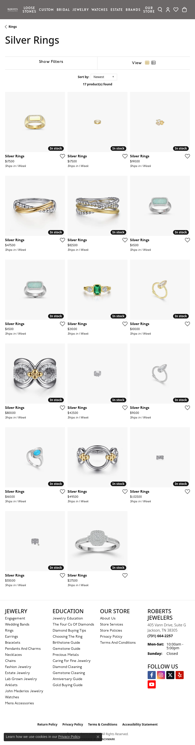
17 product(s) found (97, 84)
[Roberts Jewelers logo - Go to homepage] (14, 10)
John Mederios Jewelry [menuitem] (24, 691)
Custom (46, 9)
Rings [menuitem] (9, 631)
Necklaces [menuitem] (13, 655)
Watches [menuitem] (12, 697)
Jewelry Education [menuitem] (68, 618)
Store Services (111, 625)
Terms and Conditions (118, 643)
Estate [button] (117, 9)
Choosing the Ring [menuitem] (67, 637)
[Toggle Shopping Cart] (184, 9)
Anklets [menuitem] (11, 685)
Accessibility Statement (139, 724)
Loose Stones (29, 9)
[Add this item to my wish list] (61, 156)
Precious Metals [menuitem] (66, 655)
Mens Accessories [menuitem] (19, 703)
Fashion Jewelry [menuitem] (18, 667)
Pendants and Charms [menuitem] (23, 649)
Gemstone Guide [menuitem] (66, 649)
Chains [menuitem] (10, 661)
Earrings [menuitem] (11, 637)
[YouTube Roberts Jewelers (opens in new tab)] (152, 684)
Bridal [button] (63, 9)
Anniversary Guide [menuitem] (67, 679)
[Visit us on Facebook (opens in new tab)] (152, 675)
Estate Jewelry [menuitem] (17, 673)
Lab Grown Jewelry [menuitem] (21, 679)
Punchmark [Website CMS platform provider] (106, 739)
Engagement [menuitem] (15, 618)
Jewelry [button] (81, 9)
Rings (13, 26)
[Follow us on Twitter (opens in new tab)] (170, 675)
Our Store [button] (148, 9)
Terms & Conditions (102, 724)
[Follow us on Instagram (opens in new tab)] (161, 675)
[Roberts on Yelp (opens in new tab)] (180, 675)
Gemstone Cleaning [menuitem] (69, 673)
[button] (160, 9)
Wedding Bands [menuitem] (17, 625)
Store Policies (111, 631)
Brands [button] (133, 9)
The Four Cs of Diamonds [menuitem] (73, 625)
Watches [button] (99, 9)
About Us (108, 618)
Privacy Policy (111, 637)
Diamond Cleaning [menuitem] (67, 667)
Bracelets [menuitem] (12, 643)
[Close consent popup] (98, 736)
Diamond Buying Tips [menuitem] (69, 631)
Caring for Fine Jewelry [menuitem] (72, 661)
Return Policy (47, 724)
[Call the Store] (160, 635)
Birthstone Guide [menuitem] (66, 643)
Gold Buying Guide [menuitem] (68, 685)
